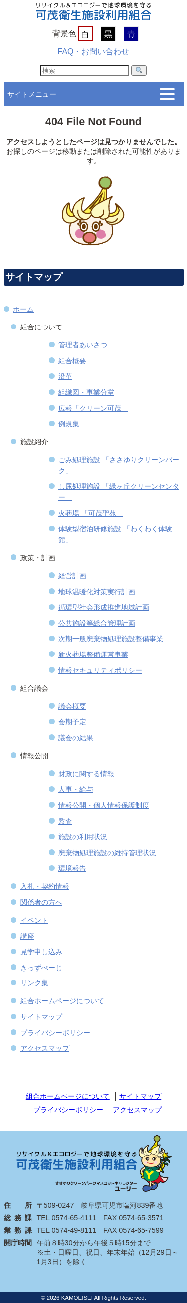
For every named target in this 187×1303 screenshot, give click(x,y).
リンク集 (34, 983)
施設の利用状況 (82, 837)
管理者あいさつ (82, 345)
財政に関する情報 (86, 774)
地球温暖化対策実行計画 (96, 592)
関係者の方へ (41, 902)
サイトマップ (41, 1017)
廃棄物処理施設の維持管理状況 (107, 853)
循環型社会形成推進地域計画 (103, 607)
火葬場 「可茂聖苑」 (90, 513)
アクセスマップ (44, 1048)
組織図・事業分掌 (86, 392)
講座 (27, 936)
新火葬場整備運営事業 (93, 654)
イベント (34, 920)
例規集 (68, 424)
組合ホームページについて (62, 1001)
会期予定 (72, 722)
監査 (65, 821)
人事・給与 (75, 789)
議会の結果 (75, 738)
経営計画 (72, 576)
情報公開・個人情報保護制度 (103, 805)
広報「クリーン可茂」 (93, 408)
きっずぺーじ (41, 968)
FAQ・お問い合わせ (93, 51)
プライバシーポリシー (55, 1033)
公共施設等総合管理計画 (96, 623)
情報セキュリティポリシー (100, 670)
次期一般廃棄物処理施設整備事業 (110, 639)
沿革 (65, 376)
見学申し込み (41, 952)
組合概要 (72, 361)
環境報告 (72, 868)
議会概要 (72, 706)
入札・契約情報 (44, 886)
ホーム (23, 309)
